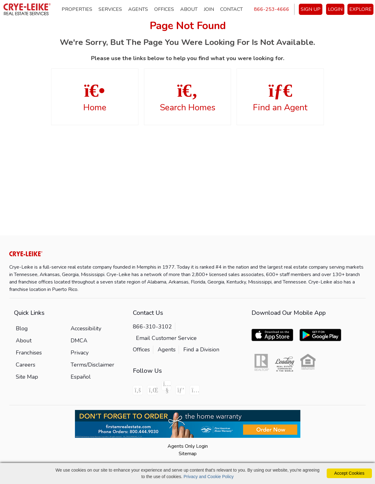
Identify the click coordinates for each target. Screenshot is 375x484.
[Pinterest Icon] (180, 390)
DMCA (79, 340)
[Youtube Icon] (166, 385)
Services (110, 9)
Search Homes (187, 97)
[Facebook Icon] (138, 390)
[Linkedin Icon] (152, 390)
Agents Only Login (188, 446)
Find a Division (201, 349)
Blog (22, 328)
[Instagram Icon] (195, 390)
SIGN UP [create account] (310, 9)
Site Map (27, 377)
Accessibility (86, 328)
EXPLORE (360, 9)
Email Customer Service (166, 338)
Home (95, 97)
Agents (138, 9)
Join (209, 9)
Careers (25, 364)
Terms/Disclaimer (92, 364)
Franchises (29, 352)
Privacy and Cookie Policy (209, 476)
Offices (164, 9)
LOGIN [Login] (335, 9)
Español (81, 377)
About (189, 9)
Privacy (80, 352)
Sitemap (188, 453)
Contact (231, 9)
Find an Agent (280, 97)
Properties (77, 9)
